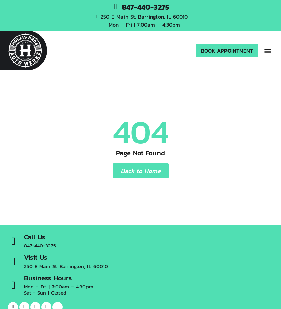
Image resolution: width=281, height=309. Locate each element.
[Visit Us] (13, 261)
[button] (267, 50)
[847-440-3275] (115, 6)
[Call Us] (13, 241)
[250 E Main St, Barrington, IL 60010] (95, 16)
